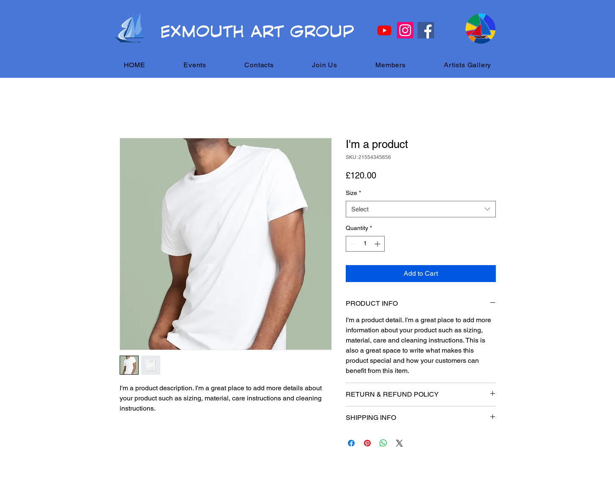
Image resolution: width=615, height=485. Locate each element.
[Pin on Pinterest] (367, 443)
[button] (194, 65)
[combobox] (421, 209)
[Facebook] (426, 30)
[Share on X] (399, 443)
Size (353, 192)
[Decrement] (352, 243)
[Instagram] (405, 30)
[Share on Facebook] (351, 443)
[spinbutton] (365, 243)
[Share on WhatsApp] (383, 443)
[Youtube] (384, 30)
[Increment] (378, 243)
